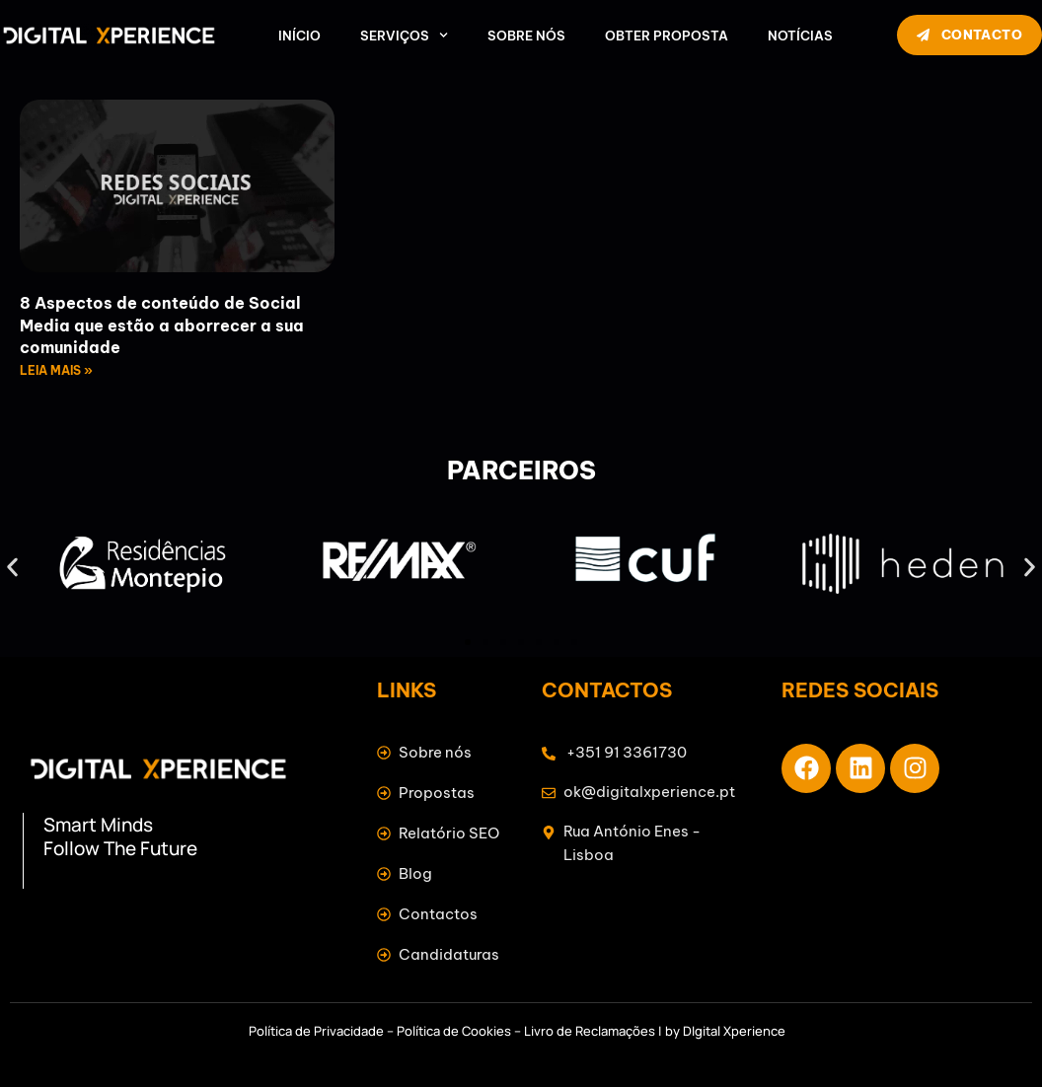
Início (299, 35)
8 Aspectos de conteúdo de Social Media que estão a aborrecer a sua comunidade (162, 325)
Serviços (404, 35)
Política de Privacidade (316, 1031)
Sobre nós (526, 35)
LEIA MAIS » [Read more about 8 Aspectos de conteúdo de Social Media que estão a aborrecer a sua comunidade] (56, 370)
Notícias (800, 35)
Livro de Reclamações (589, 1031)
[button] (12, 566)
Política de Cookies (454, 1031)
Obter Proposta (666, 35)
